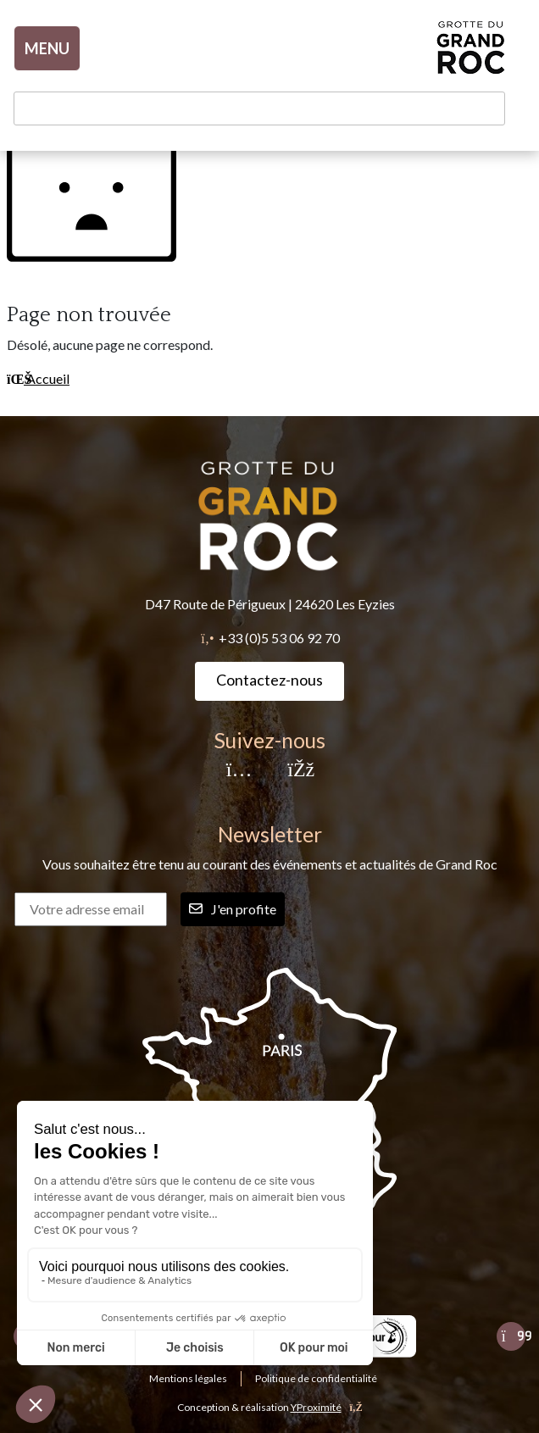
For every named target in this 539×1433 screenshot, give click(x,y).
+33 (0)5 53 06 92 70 (279, 638)
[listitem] (373, 1336)
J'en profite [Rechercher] (232, 908)
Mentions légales (188, 1378)
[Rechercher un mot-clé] (259, 108)
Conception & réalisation (270, 1407)
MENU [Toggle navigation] (47, 48)
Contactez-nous (269, 679)
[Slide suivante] (511, 1336)
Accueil (38, 378)
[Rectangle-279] (373, 1336)
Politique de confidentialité (316, 1378)
